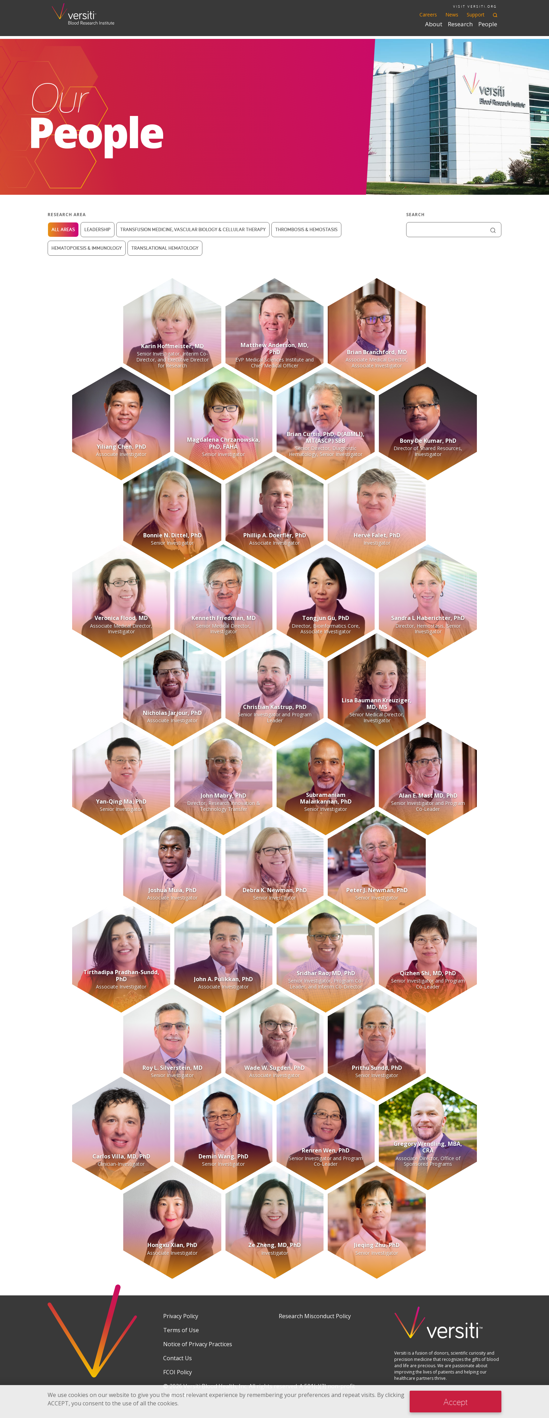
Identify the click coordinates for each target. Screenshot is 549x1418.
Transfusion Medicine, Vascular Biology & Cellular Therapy (193, 229)
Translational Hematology (165, 248)
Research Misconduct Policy (315, 1316)
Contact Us (177, 1358)
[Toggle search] (495, 14)
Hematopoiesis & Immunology (86, 248)
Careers (428, 14)
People (487, 24)
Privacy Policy (180, 1316)
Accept (455, 1401)
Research (460, 24)
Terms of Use (181, 1330)
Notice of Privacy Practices (197, 1344)
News (451, 14)
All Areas (63, 229)
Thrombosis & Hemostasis (306, 229)
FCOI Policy (177, 1372)
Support (476, 14)
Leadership (97, 229)
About (433, 24)
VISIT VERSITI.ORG (475, 6)
